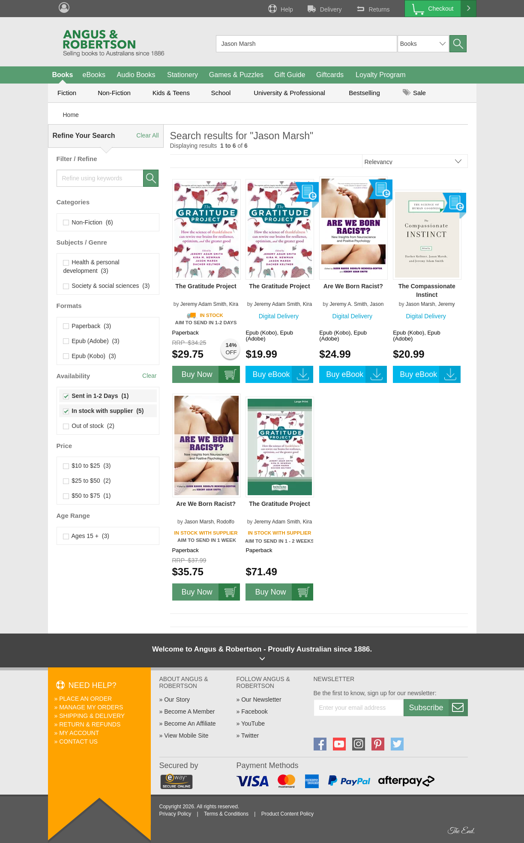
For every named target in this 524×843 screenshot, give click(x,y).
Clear (149, 375)
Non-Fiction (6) (88, 222)
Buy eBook (282, 374)
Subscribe (438, 708)
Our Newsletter (261, 699)
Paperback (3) (87, 326)
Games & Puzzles (236, 74)
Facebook (254, 711)
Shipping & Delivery (92, 715)
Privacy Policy (175, 814)
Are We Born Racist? (353, 286)
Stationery (182, 74)
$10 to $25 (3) (87, 465)
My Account (79, 732)
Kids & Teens (171, 92)
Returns (371, 8)
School (221, 92)
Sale (414, 92)
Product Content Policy (287, 814)
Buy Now (211, 374)
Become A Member (189, 711)
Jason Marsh (420, 304)
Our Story (177, 699)
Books (62, 74)
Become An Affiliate (190, 723)
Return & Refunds (89, 724)
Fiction (66, 92)
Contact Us (78, 741)
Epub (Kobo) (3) (89, 356)
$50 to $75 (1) (87, 495)
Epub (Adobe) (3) (91, 341)
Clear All (147, 135)
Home (71, 114)
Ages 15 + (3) (86, 535)
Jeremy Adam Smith (203, 304)
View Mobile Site (186, 735)
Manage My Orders (91, 707)
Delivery (324, 8)
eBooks (94, 74)
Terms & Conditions (226, 814)
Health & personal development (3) (91, 266)
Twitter (250, 735)
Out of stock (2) (88, 425)
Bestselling (364, 92)
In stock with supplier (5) (103, 410)
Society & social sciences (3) (106, 285)
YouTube (253, 723)
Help (279, 8)
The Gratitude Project (205, 286)
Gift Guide (289, 74)
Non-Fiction (114, 92)
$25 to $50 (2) (87, 480)
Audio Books (136, 74)
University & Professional (289, 92)
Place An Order (85, 698)
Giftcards (330, 74)
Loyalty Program (381, 74)
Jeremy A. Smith (348, 304)
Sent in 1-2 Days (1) (96, 395)
